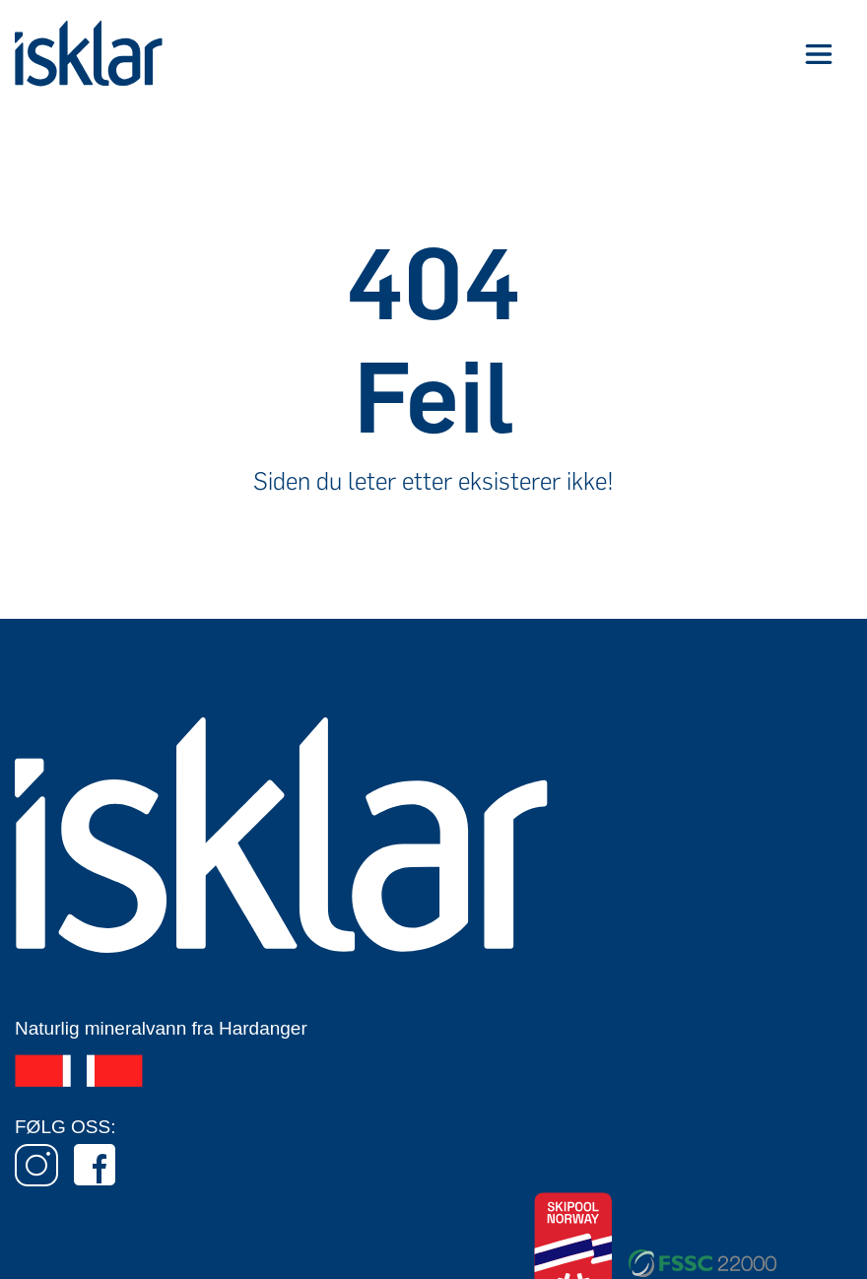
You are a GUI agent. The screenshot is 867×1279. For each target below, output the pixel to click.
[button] (818, 54)
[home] (89, 54)
